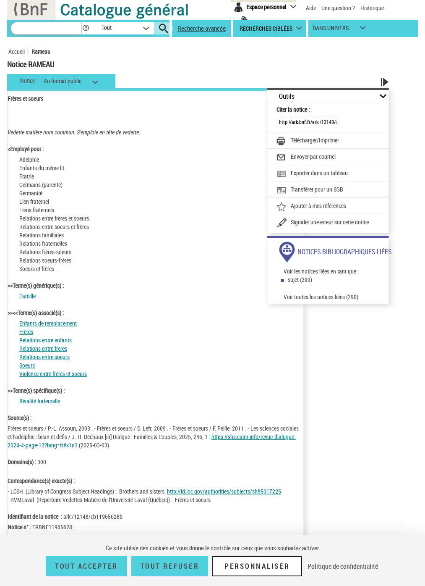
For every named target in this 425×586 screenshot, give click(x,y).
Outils (287, 96)
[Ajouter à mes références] (311, 207)
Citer (293, 109)
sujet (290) (300, 280)
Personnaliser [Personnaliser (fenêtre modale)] (257, 566)
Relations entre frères (43, 348)
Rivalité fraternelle (39, 401)
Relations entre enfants (45, 340)
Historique (372, 8)
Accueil (16, 51)
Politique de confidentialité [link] (343, 566)
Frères (26, 332)
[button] (85, 28)
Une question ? (338, 8)
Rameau (40, 51)
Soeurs (27, 365)
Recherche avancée (201, 28)
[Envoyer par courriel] (306, 157)
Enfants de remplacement (48, 323)
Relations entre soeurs (44, 357)
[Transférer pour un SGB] (309, 190)
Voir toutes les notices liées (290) (321, 297)
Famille (27, 296)
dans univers (331, 30)
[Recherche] (46, 28)
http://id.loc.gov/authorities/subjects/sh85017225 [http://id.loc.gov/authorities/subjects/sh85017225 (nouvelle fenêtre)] (224, 491)
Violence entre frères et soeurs (53, 374)
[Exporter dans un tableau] (312, 174)
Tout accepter (86, 566)
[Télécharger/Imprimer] (307, 141)
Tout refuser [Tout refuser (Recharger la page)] (170, 566)
